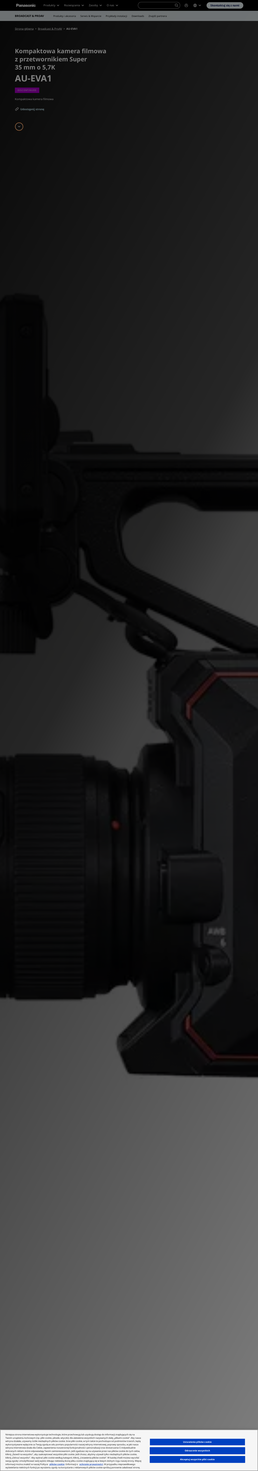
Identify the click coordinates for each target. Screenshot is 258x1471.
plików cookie (56, 1464)
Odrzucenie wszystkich (197, 1450)
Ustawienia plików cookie (197, 1441)
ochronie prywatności (91, 1464)
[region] (129, 1450)
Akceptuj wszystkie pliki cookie (197, 1459)
